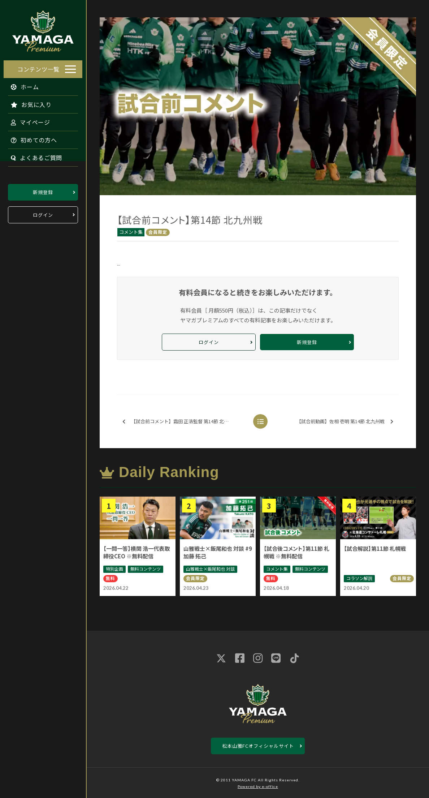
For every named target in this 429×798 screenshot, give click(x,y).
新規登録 (43, 190)
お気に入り (27, 102)
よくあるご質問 (32, 155)
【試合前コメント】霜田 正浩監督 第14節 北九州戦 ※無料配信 (183, 421)
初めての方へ (30, 138)
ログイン (43, 213)
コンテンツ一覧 (38, 67)
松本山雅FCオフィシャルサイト (258, 745)
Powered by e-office (258, 786)
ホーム (21, 85)
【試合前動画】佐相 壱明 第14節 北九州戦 (344, 421)
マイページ (27, 120)
